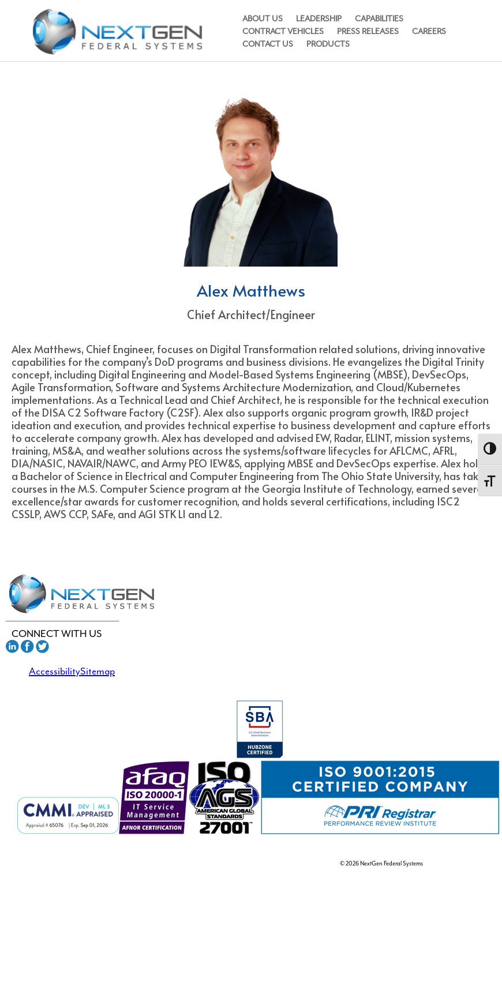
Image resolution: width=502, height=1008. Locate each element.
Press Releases (368, 31)
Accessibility (54, 671)
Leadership (319, 19)
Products (328, 44)
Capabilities (379, 19)
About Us (262, 19)
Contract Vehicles (283, 31)
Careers (429, 31)
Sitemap (97, 671)
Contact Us (267, 44)
